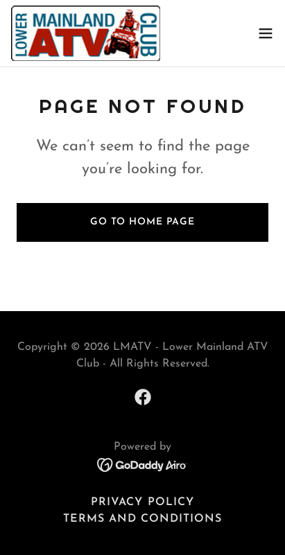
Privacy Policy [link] (142, 502)
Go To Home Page (142, 222)
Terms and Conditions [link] (142, 519)
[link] (85, 33)
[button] (265, 33)
